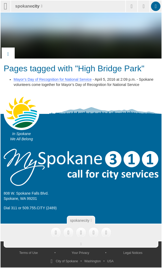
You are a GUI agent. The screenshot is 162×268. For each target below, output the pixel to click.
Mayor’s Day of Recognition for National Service (53, 79)
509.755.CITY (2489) (40, 208)
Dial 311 (10, 208)
